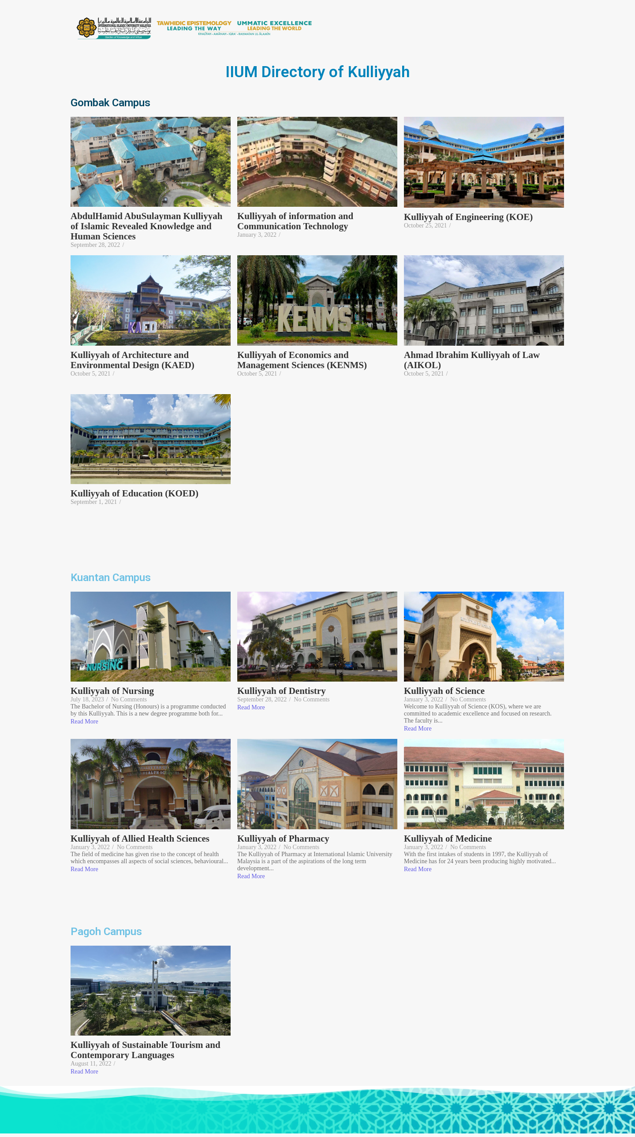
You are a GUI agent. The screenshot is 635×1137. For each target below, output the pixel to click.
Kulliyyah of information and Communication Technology (295, 221)
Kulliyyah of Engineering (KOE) (468, 217)
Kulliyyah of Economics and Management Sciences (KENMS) (302, 360)
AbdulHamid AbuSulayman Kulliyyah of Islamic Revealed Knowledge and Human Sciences (146, 226)
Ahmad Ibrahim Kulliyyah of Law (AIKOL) (472, 360)
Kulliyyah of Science (444, 691)
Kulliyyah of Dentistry (281, 691)
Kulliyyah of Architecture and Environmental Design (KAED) (134, 360)
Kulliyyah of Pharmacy (283, 839)
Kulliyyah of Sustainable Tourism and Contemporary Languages (145, 1050)
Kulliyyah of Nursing (112, 691)
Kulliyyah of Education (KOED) (134, 493)
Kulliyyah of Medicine (448, 839)
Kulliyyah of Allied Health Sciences (140, 839)
